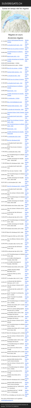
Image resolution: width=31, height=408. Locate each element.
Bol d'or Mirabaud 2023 (13, 140)
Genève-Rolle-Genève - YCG (14, 106)
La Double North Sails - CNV (14, 45)
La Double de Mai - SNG (13, 75)
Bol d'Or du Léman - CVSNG (14, 68)
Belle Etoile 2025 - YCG (13, 56)
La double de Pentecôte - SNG (15, 109)
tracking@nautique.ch (7, 400)
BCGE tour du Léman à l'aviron (15, 48)
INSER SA (16, 406)
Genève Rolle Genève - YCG (14, 72)
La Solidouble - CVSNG (13, 98)
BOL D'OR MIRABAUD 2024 (14, 102)
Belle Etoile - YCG (11, 91)
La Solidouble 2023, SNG (14, 136)
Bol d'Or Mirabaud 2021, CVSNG (16, 186)
